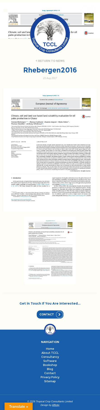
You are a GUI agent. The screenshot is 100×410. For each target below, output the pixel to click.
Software (50, 361)
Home (50, 348)
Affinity (55, 405)
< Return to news (50, 61)
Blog (50, 369)
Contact (46, 314)
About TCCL (50, 352)
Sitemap (50, 381)
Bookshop (50, 365)
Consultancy (50, 357)
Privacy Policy (50, 377)
